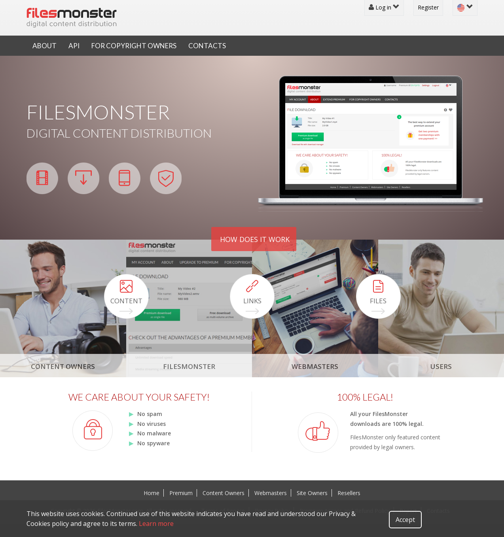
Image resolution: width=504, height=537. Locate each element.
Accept (405, 519)
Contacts (207, 46)
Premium (181, 493)
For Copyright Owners (133, 46)
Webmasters (270, 493)
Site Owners (312, 493)
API (74, 46)
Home (151, 493)
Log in (384, 7)
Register (428, 7)
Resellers (348, 493)
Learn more (156, 523)
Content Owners (223, 493)
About (44, 46)
